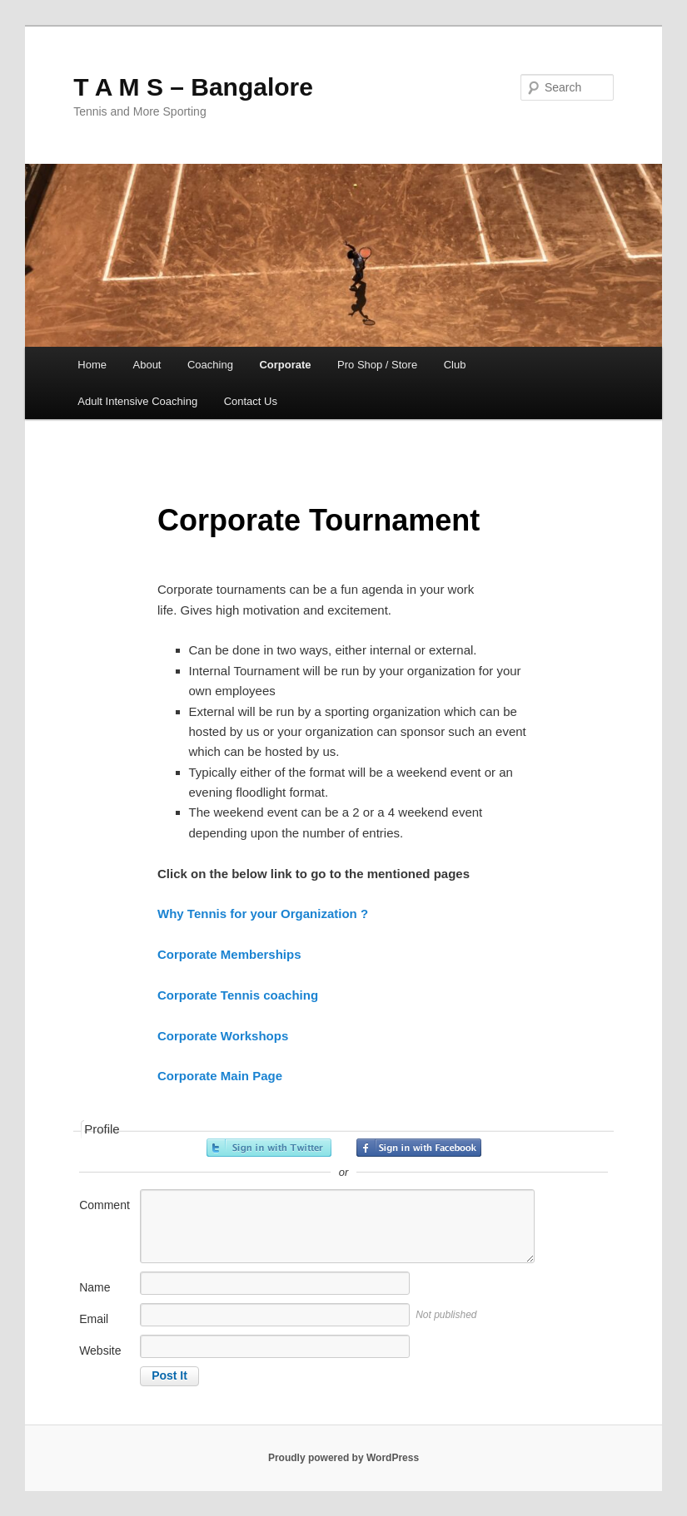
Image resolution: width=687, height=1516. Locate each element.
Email (93, 1319)
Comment (104, 1205)
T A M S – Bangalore (193, 87)
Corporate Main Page (219, 1076)
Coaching (210, 364)
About (147, 364)
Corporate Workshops (222, 1036)
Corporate (285, 364)
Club (455, 364)
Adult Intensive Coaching (137, 401)
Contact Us (250, 401)
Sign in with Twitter (269, 1147)
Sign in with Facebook (418, 1147)
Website (100, 1350)
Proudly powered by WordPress (343, 1458)
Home (92, 364)
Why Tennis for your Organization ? (262, 913)
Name (94, 1287)
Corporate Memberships (229, 954)
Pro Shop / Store (377, 364)
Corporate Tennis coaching (237, 995)
